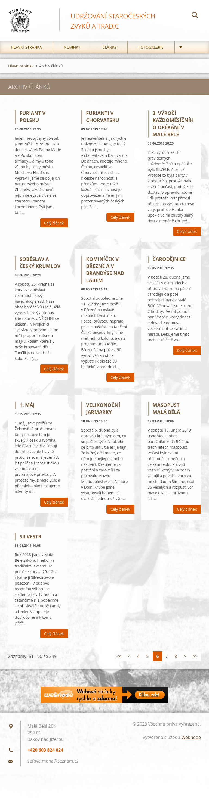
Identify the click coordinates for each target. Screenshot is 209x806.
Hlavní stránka (26, 54)
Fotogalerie (151, 54)
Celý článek (54, 230)
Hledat (195, 16)
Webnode (191, 744)
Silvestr (30, 543)
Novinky (72, 54)
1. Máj (27, 411)
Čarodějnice (169, 266)
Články (109, 54)
